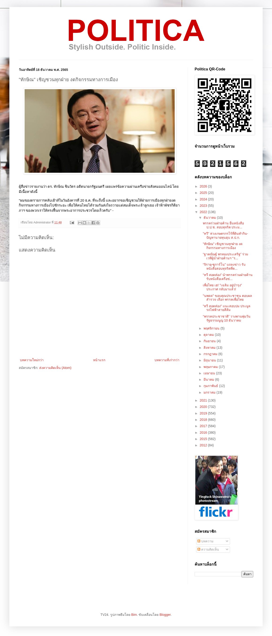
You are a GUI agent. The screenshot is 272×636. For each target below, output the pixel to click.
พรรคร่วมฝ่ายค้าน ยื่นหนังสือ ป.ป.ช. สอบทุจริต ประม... (223, 225)
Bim (134, 615)
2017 (204, 426)
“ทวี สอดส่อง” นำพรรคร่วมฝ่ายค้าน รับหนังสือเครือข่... (228, 277)
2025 (204, 193)
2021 (204, 400)
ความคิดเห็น (208, 549)
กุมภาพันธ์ (211, 386)
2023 (204, 205)
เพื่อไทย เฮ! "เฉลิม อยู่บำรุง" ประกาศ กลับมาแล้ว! (222, 287)
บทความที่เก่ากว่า (167, 360)
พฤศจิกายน (212, 328)
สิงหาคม (210, 347)
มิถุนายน (210, 360)
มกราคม (210, 392)
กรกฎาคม (211, 354)
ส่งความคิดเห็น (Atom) (55, 368)
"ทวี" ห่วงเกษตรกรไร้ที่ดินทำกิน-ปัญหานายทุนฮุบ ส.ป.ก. (225, 235)
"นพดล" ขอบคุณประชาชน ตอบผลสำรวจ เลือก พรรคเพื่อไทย (227, 298)
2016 (204, 432)
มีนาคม (209, 379)
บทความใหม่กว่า (32, 360)
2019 (204, 413)
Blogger (164, 615)
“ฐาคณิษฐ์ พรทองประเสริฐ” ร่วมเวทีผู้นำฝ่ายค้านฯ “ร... (225, 256)
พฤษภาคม (211, 367)
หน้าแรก (99, 360)
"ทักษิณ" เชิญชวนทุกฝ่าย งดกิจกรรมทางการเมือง (222, 246)
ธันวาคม (210, 217)
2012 (204, 445)
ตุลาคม (209, 335)
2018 (204, 419)
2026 (204, 186)
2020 (204, 407)
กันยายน (210, 341)
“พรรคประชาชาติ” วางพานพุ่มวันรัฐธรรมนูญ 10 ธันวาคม (226, 318)
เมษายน (210, 373)
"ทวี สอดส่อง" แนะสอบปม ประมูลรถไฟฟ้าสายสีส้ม (226, 308)
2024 (204, 199)
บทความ (205, 541)
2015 (204, 439)
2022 (204, 212)
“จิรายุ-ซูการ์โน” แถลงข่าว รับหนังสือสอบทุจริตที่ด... (224, 266)
